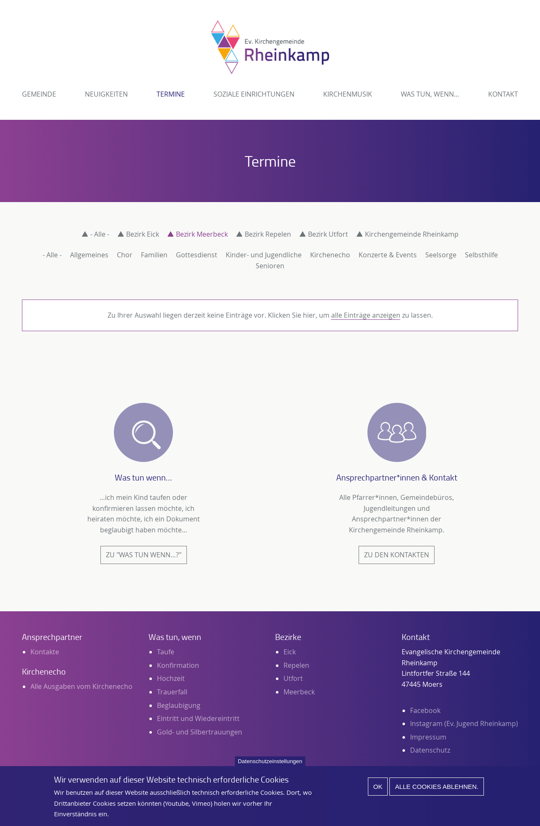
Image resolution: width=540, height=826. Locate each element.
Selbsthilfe (481, 254)
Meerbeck (299, 691)
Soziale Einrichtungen (253, 94)
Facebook (425, 710)
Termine (171, 94)
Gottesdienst (196, 254)
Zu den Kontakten (396, 554)
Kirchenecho (330, 254)
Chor (124, 254)
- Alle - (99, 234)
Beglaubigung (178, 705)
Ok (378, 791)
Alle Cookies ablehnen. (436, 791)
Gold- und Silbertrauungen (199, 732)
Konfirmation (178, 665)
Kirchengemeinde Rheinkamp (412, 234)
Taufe (165, 651)
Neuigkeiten (106, 94)
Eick (290, 651)
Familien (154, 254)
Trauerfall (172, 691)
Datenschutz (430, 750)
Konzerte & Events (388, 254)
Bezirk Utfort (328, 234)
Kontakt (503, 94)
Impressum (428, 737)
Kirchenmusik (347, 94)
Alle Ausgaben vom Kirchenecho (81, 686)
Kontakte (44, 651)
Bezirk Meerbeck (202, 234)
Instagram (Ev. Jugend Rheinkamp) (464, 723)
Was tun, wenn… (430, 94)
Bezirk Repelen (268, 234)
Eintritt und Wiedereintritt (198, 718)
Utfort (293, 678)
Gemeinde (39, 94)
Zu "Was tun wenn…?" (143, 554)
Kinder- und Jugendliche (264, 254)
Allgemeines (89, 254)
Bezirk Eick (142, 234)
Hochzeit (171, 678)
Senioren (270, 265)
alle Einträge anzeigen (365, 315)
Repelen (296, 665)
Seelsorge (440, 254)
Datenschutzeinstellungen (270, 766)
